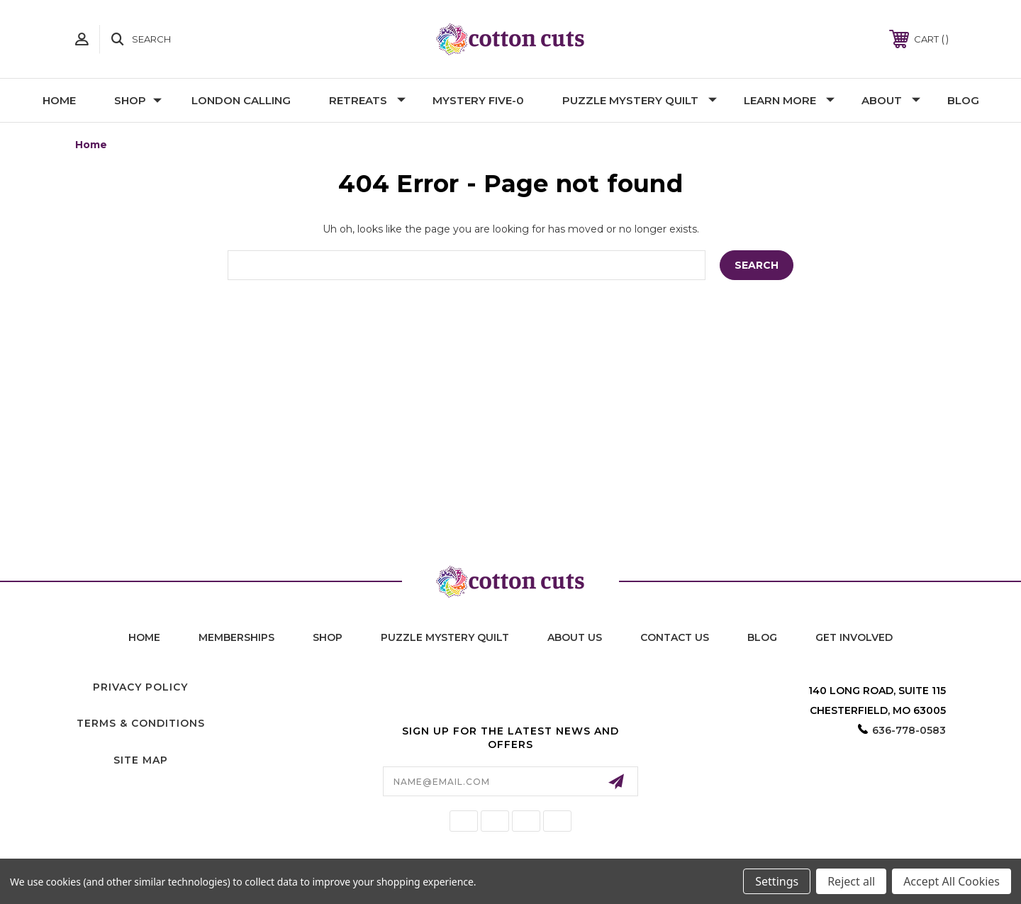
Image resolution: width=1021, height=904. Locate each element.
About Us (574, 637)
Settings (776, 881)
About (890, 100)
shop (327, 637)
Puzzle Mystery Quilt (639, 100)
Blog (963, 100)
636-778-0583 (909, 730)
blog (762, 637)
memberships (236, 637)
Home (59, 100)
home (144, 637)
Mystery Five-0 (478, 100)
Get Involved (854, 637)
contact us (674, 637)
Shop (138, 100)
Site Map (140, 760)
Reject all (851, 881)
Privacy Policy (140, 687)
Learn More (789, 100)
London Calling (241, 100)
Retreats (367, 100)
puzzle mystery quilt (445, 637)
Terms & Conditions (141, 723)
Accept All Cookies (951, 881)
